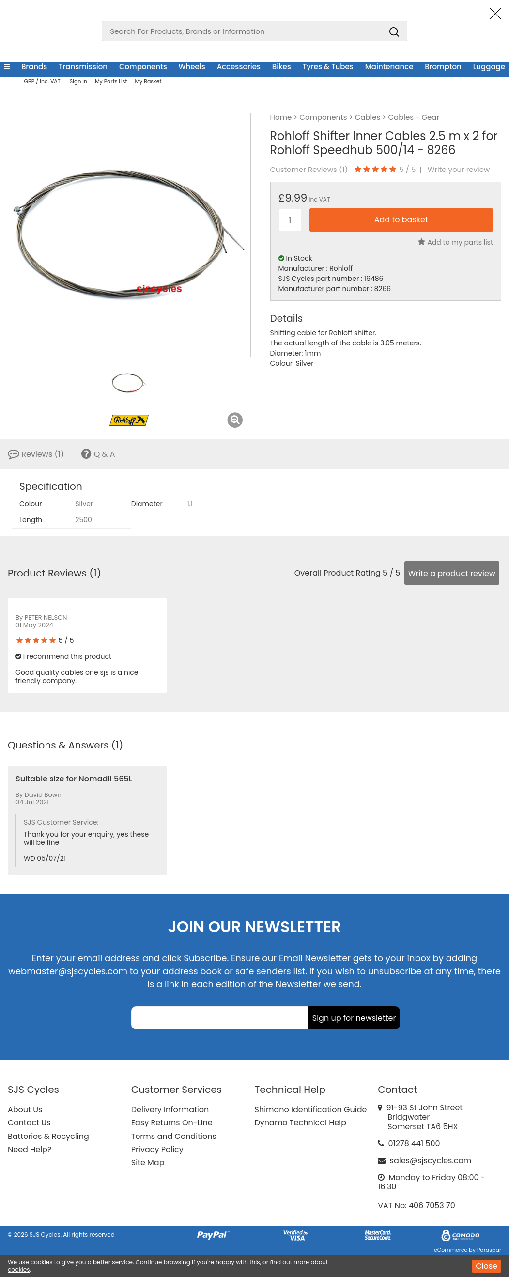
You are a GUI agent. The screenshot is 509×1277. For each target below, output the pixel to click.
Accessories (239, 67)
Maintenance (389, 67)
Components (143, 67)
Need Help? (29, 1149)
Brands (34, 67)
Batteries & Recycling (48, 1136)
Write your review (459, 169)
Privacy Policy (157, 1149)
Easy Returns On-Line (172, 1122)
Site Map (148, 1162)
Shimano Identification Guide (311, 1109)
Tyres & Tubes (328, 67)
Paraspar (489, 1250)
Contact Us (29, 1122)
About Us (25, 1109)
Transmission (83, 67)
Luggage (489, 67)
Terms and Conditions (173, 1136)
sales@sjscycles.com (431, 1160)
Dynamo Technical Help (301, 1122)
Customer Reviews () (309, 169)
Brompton (443, 67)
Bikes (281, 67)
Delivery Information (170, 1109)
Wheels (192, 67)
